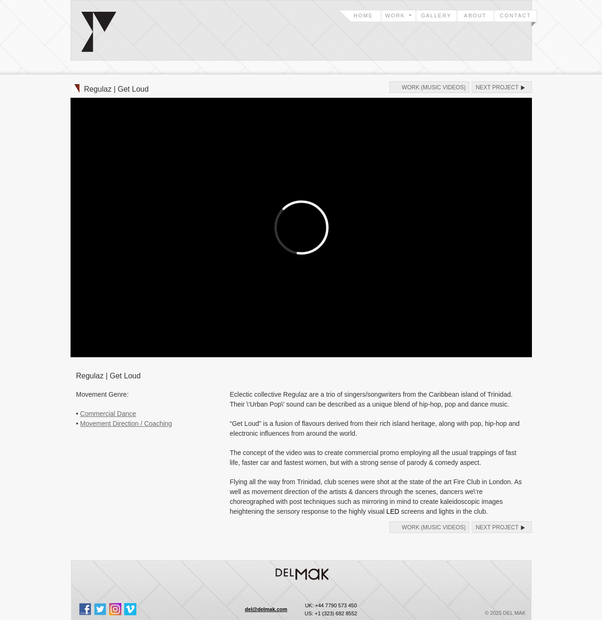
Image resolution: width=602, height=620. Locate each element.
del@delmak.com (266, 609)
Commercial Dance (108, 413)
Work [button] (396, 15)
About (475, 15)
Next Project (496, 87)
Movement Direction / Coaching (126, 423)
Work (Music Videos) (434, 87)
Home (363, 15)
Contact (515, 15)
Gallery (436, 15)
